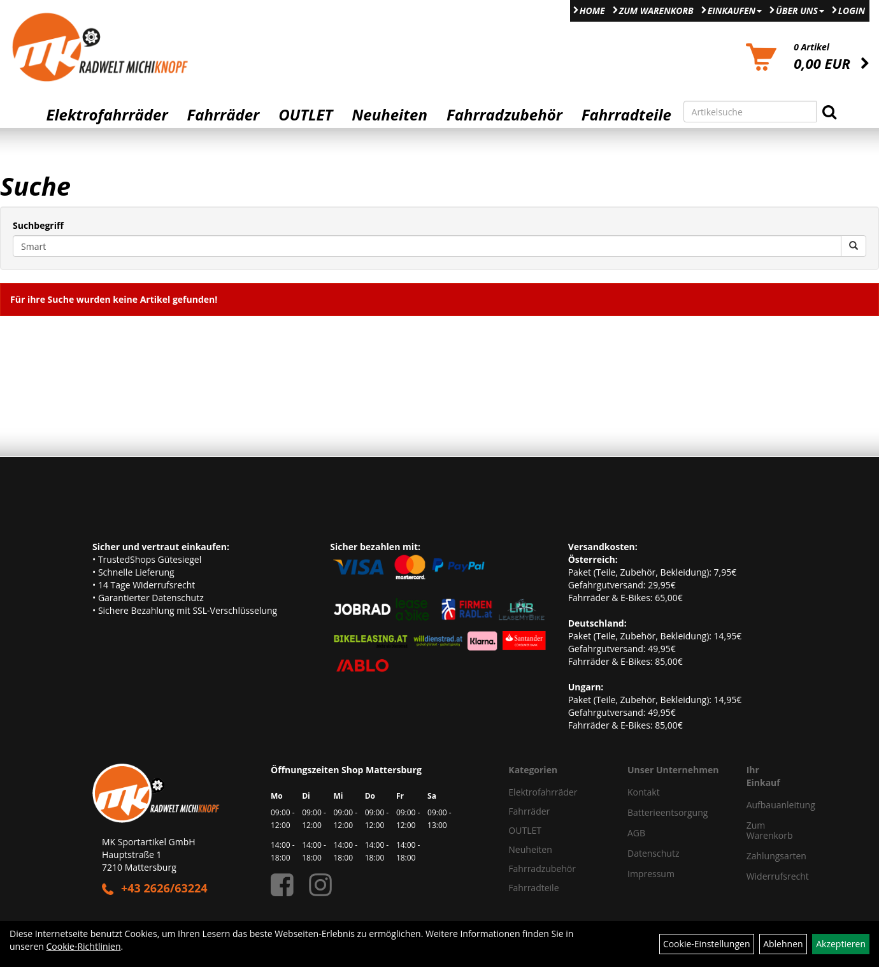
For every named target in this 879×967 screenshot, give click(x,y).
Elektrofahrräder (107, 114)
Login (851, 10)
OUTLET (305, 114)
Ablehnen (783, 944)
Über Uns (800, 10)
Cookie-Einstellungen (706, 944)
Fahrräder (223, 114)
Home (592, 10)
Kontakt (643, 792)
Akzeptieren (841, 944)
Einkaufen (735, 10)
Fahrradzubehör (504, 114)
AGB (636, 833)
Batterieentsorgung (667, 812)
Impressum (651, 874)
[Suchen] (829, 111)
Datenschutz (653, 853)
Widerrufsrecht (762, 876)
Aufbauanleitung (762, 805)
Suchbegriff (38, 225)
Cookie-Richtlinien (83, 946)
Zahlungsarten (762, 856)
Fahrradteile (626, 114)
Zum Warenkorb (656, 10)
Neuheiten (389, 114)
